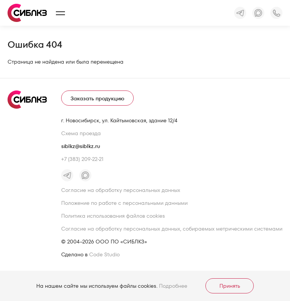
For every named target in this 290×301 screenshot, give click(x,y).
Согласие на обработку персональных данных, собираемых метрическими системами (171, 228)
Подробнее (173, 286)
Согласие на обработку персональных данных (120, 190)
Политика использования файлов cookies (113, 216)
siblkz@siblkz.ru (80, 146)
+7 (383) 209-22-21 (82, 159)
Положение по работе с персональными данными (124, 203)
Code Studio (104, 254)
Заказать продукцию (97, 98)
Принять (229, 286)
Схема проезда (81, 133)
